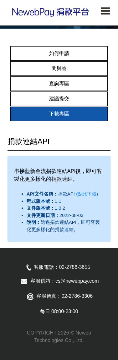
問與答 (59, 68)
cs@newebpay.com (77, 281)
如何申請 (59, 53)
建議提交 (59, 98)
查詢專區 (59, 83)
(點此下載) (86, 194)
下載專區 (59, 113)
